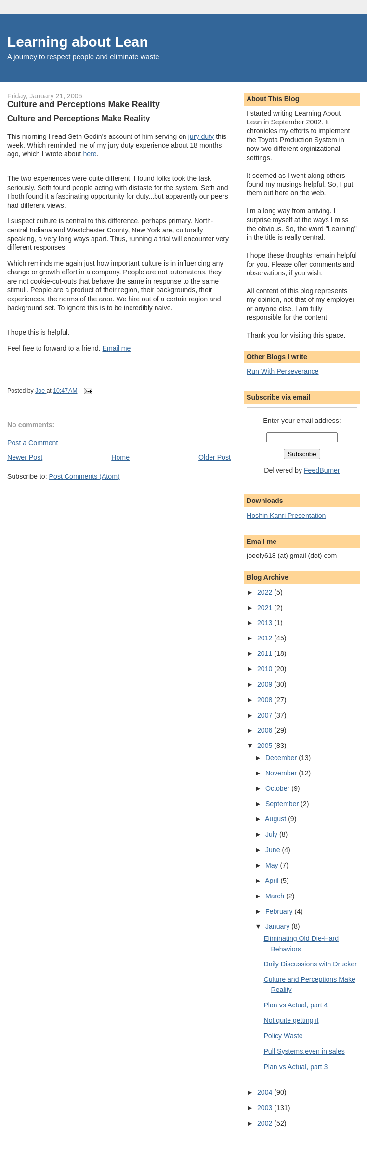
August (276, 819)
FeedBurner (322, 470)
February (280, 911)
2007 (265, 715)
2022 (265, 592)
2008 (265, 700)
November (282, 773)
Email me (117, 348)
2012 (265, 638)
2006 (265, 730)
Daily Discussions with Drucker (310, 964)
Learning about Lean (77, 42)
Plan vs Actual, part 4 (295, 1005)
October (278, 788)
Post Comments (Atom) (84, 476)
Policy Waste (282, 1036)
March (275, 896)
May (272, 865)
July (272, 834)
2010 (265, 669)
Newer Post (24, 457)
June (273, 850)
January (278, 926)
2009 (265, 684)
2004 (265, 1092)
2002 (265, 1123)
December (282, 757)
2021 (265, 607)
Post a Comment (32, 443)
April (272, 880)
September (283, 804)
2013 (265, 622)
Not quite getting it (290, 1020)
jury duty (201, 136)
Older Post (214, 457)
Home (120, 457)
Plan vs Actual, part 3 (295, 1067)
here (89, 154)
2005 (265, 745)
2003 (265, 1108)
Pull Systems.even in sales (303, 1051)
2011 (265, 653)
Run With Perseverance (283, 371)
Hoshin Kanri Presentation (286, 515)
